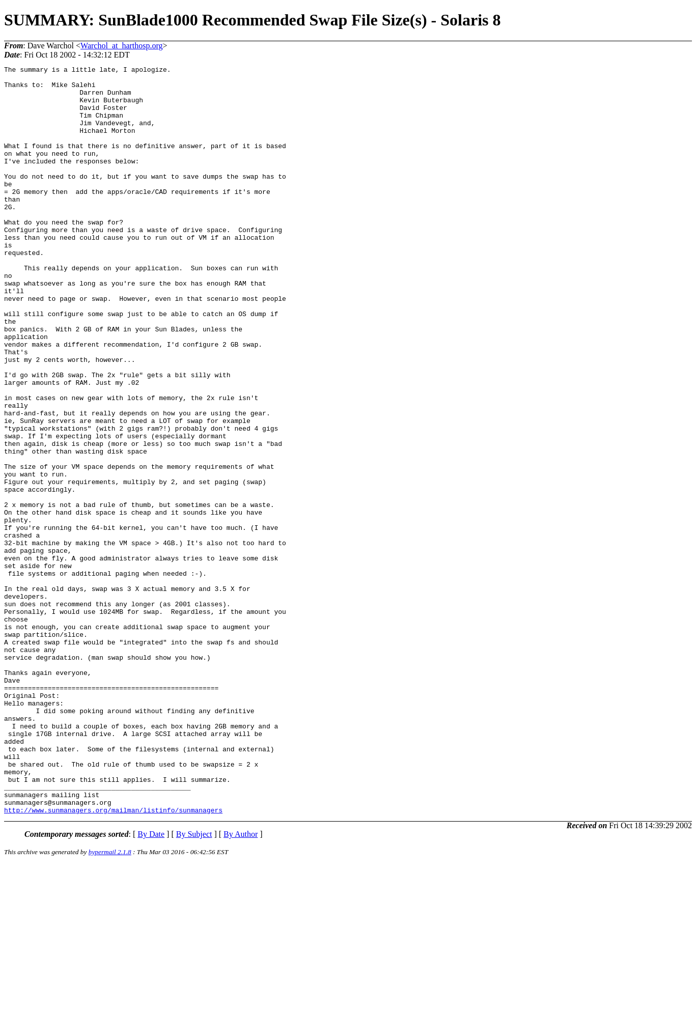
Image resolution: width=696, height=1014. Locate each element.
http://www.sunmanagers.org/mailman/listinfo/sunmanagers (113, 959)
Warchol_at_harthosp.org (121, 45)
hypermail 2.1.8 (110, 1001)
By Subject (194, 983)
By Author (241, 983)
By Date (150, 983)
